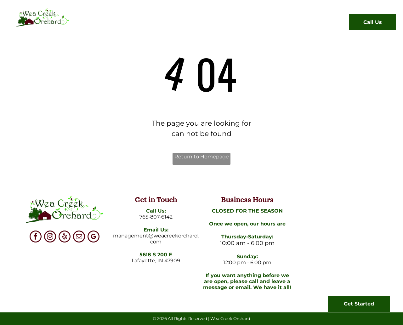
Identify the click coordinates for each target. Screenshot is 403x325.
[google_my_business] (93, 237)
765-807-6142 (156, 217)
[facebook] (36, 237)
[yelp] (65, 237)
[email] (79, 237)
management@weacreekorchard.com (156, 239)
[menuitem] (99, 23)
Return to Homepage (201, 157)
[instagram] (50, 237)
